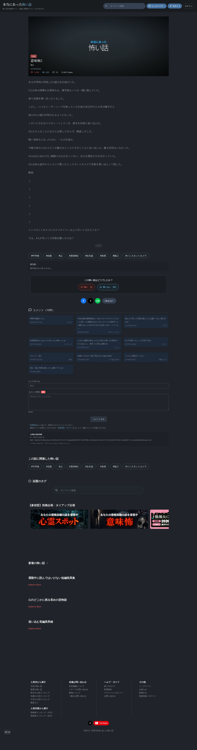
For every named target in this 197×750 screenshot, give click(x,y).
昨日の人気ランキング (40, 692)
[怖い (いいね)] (86, 287)
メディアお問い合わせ (78, 689)
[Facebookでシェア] (83, 301)
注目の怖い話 (36, 686)
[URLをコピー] (109, 301)
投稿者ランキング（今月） (42, 712)
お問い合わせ (110, 696)
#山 (60, 255)
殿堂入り (34, 702)
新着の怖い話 (36, 689)
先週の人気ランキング (40, 696)
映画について (74, 692)
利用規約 (33, 425)
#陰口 (116, 255)
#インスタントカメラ (136, 255)
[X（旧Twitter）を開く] (90, 723)
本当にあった (17, 4)
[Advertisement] (98, 544)
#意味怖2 (74, 255)
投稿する (143, 692)
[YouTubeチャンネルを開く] (101, 723)
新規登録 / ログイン (147, 696)
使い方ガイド (110, 686)
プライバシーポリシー (113, 692)
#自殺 (49, 255)
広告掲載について (76, 686)
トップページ (145, 686)
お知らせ (143, 689)
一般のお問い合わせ (77, 696)
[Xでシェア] (90, 301)
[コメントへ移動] (7, 732)
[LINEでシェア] (97, 301)
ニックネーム (34, 381)
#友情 (103, 255)
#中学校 (35, 255)
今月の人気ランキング (40, 699)
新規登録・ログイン (65, 428)
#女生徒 (89, 255)
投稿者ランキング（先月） (42, 715)
